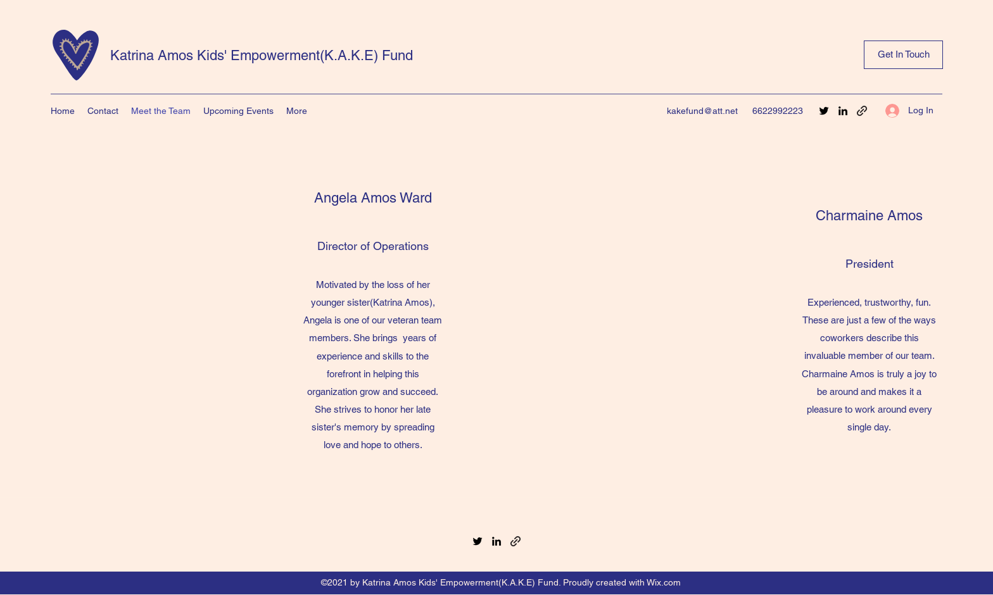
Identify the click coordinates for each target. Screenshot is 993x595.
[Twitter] (824, 110)
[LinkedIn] (843, 110)
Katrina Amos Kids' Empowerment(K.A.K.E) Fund (261, 55)
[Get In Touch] (903, 55)
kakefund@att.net (702, 111)
